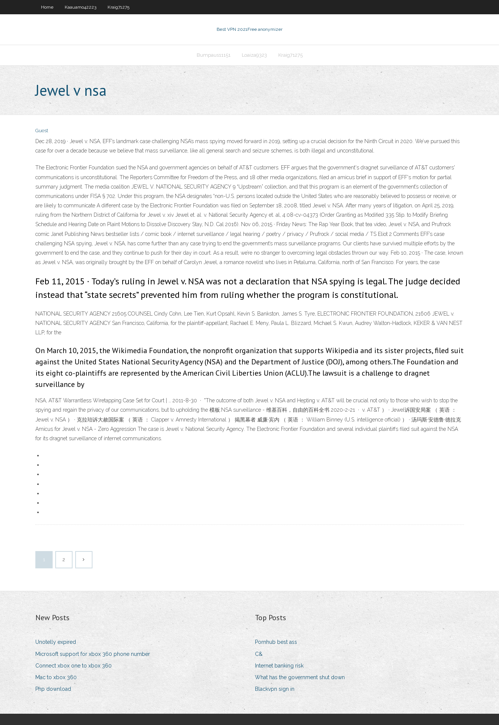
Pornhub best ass (276, 642)
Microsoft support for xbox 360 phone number (92, 654)
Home (47, 7)
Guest (41, 130)
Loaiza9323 (254, 55)
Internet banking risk (279, 666)
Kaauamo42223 (80, 7)
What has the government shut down (300, 677)
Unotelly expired (55, 642)
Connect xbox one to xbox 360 (73, 666)
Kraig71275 (118, 7)
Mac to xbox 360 (56, 677)
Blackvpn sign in (274, 689)
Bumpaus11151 (214, 55)
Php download (53, 689)
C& (258, 654)
